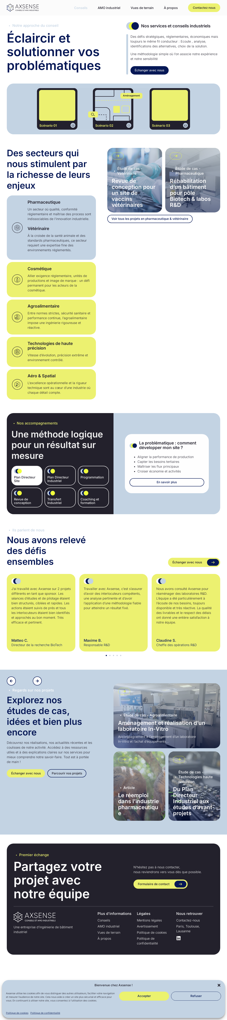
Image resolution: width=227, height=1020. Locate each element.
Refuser (196, 996)
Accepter (144, 996)
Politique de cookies (17, 1012)
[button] (219, 985)
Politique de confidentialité (45, 1012)
